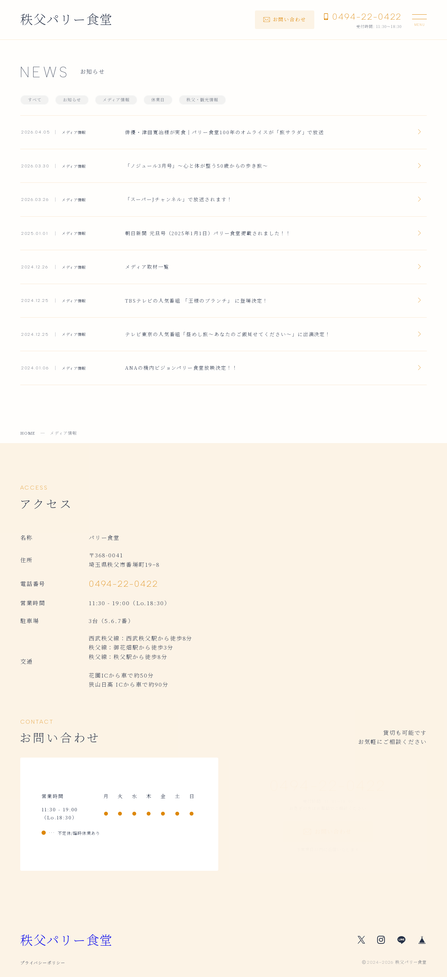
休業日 (158, 99)
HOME (28, 433)
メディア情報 (116, 99)
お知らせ (72, 99)
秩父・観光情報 (202, 99)
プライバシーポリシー (43, 962)
